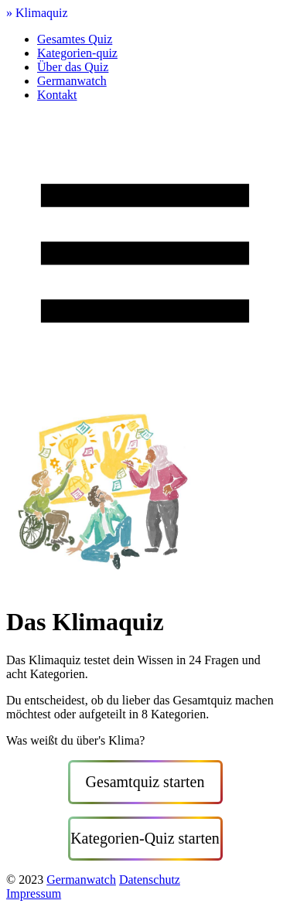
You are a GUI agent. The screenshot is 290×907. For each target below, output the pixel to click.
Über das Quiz (72, 66)
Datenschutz (149, 879)
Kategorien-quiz (77, 53)
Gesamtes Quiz (74, 39)
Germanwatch (72, 80)
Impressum (33, 893)
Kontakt (57, 94)
